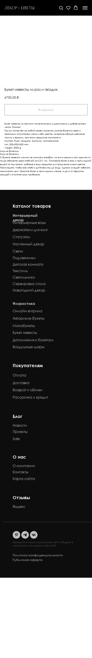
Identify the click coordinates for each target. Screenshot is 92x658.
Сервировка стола (29, 283)
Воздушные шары (28, 347)
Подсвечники (24, 258)
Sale (16, 439)
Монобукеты (24, 325)
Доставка (21, 383)
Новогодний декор (29, 290)
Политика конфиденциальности (38, 555)
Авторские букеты (28, 318)
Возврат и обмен (27, 390)
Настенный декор (28, 244)
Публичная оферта (27, 560)
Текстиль (20, 271)
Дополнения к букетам (33, 340)
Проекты (20, 431)
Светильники (24, 277)
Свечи (18, 251)
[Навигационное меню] (85, 7)
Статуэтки (21, 237)
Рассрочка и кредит (30, 397)
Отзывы (21, 497)
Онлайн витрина (27, 311)
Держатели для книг (30, 230)
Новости (20, 425)
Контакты (20, 472)
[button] (61, 8)
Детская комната (28, 264)
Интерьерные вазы (29, 222)
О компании (24, 465)
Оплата (19, 375)
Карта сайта (24, 478)
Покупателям (28, 365)
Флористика (24, 303)
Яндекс (19, 506)
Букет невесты (25, 332)
